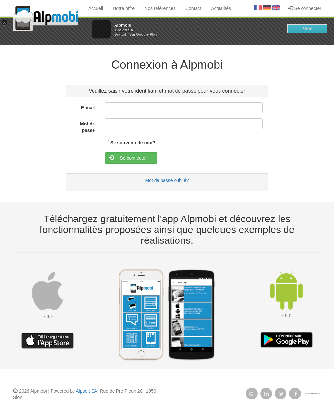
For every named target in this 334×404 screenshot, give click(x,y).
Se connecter (304, 8)
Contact (193, 8)
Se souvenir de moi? (132, 142)
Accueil (95, 8)
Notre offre (124, 8)
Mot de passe (87, 127)
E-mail (88, 107)
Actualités (221, 8)
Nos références (160, 8)
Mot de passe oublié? (167, 180)
